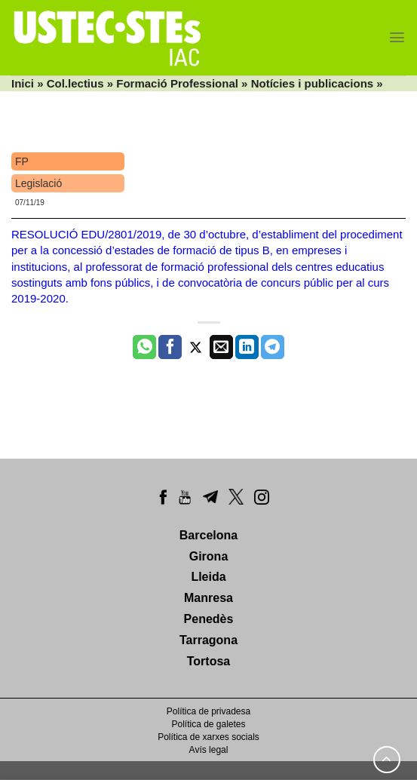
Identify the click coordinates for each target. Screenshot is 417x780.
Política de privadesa (208, 711)
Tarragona (208, 640)
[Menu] (397, 37)
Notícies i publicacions (312, 83)
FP (22, 161)
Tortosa (208, 661)
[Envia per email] (221, 347)
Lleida (208, 576)
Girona (208, 556)
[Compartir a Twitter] (195, 347)
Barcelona (208, 535)
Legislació (38, 183)
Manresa (208, 597)
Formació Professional (177, 83)
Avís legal (208, 750)
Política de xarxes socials (208, 737)
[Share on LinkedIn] (247, 347)
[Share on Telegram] (272, 347)
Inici (22, 83)
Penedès (209, 619)
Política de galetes (208, 724)
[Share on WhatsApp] (144, 347)
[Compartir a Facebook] (170, 347)
